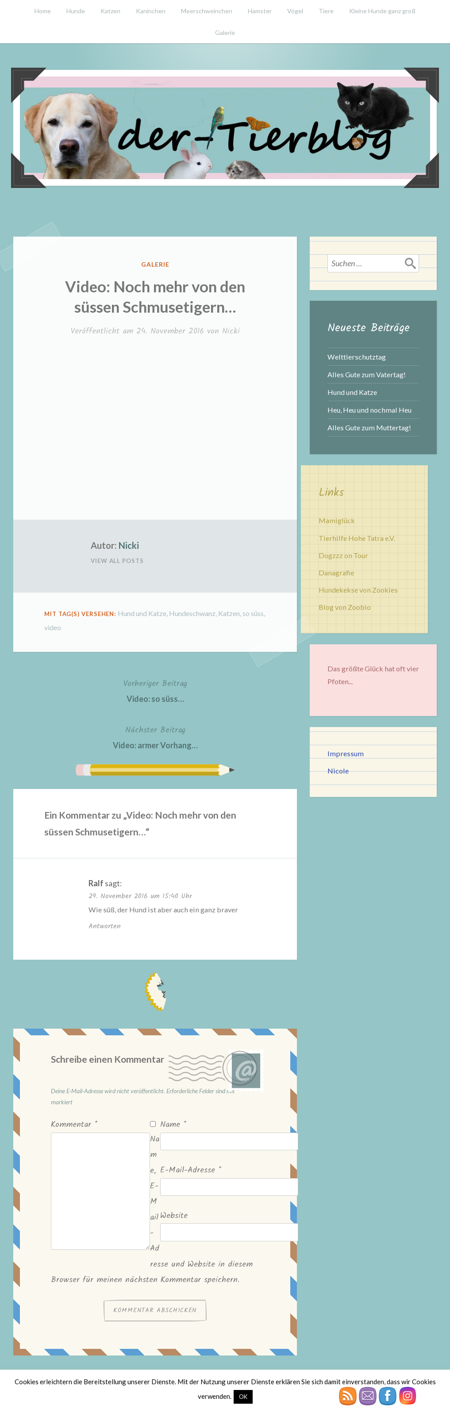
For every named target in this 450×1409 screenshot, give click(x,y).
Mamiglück (337, 520)
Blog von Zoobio (345, 607)
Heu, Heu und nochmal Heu (369, 410)
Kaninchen (150, 11)
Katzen (110, 11)
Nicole (338, 770)
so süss (253, 613)
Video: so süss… (155, 690)
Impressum (345, 753)
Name (173, 1124)
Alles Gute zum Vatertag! (366, 374)
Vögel (295, 11)
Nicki (231, 331)
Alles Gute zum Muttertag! (369, 427)
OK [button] (243, 1396)
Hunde (75, 11)
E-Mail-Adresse (190, 1170)
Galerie (225, 32)
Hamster (260, 11)
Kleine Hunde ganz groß (382, 11)
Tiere (326, 11)
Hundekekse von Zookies (358, 590)
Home (43, 11)
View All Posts (117, 560)
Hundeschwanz (192, 613)
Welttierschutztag (356, 356)
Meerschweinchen (206, 11)
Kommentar (74, 1124)
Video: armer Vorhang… (155, 737)
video (52, 627)
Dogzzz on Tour (343, 555)
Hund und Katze (142, 613)
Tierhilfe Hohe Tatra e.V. (357, 538)
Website (174, 1216)
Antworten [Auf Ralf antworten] (104, 926)
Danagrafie (336, 572)
